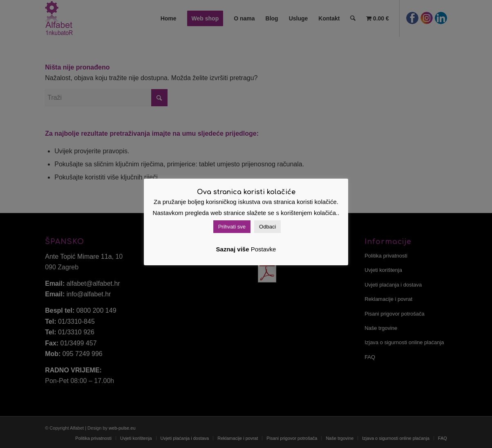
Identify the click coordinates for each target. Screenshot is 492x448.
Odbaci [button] (267, 227)
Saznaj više (232, 249)
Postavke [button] (263, 249)
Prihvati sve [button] (232, 227)
